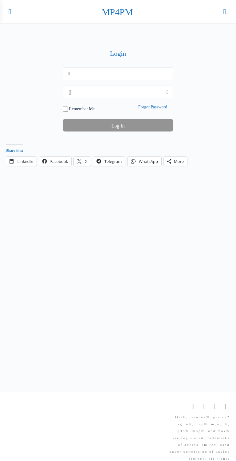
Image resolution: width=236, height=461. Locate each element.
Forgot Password (152, 107)
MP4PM (117, 12)
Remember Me (79, 109)
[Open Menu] (10, 11)
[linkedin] (215, 406)
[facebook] (204, 406)
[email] (193, 406)
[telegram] (226, 406)
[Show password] (167, 92)
